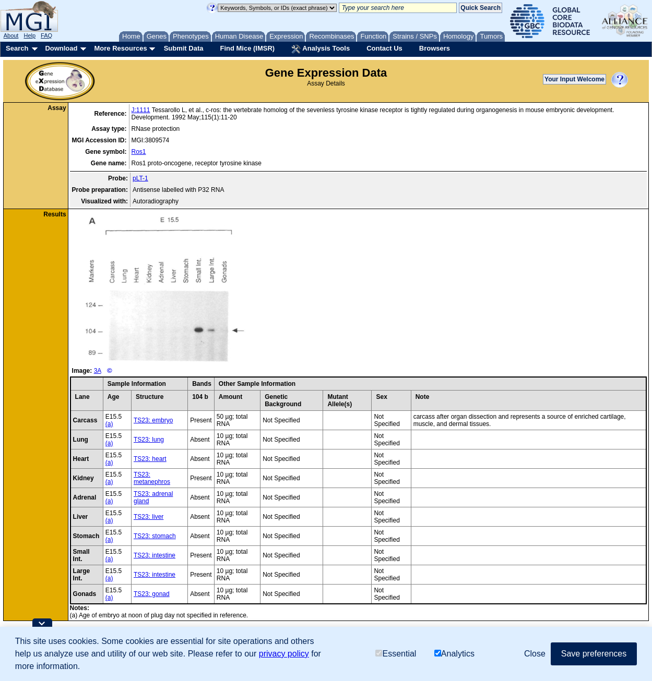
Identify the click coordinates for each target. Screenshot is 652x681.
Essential (395, 653)
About (11, 35)
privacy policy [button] (284, 653)
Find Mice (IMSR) (247, 48)
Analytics (454, 653)
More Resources (120, 48)
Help (29, 35)
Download (61, 48)
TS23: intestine (154, 555)
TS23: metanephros (152, 478)
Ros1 (139, 151)
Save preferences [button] (593, 653)
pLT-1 (140, 178)
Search (17, 48)
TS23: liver (148, 516)
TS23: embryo (153, 420)
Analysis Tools (320, 49)
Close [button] (535, 653)
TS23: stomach (155, 536)
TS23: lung (149, 439)
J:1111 (141, 110)
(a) (109, 424)
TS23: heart (150, 459)
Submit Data (184, 48)
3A (97, 370)
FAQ (46, 35)
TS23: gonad (152, 594)
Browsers (434, 48)
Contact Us (384, 48)
